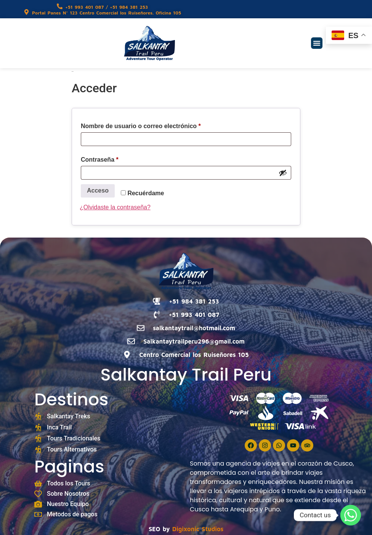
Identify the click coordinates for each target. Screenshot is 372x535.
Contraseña (116, 158)
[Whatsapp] (350, 515)
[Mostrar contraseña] (283, 173)
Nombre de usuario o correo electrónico (157, 124)
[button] (316, 43)
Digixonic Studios (197, 528)
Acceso (98, 190)
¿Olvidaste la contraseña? (115, 207)
